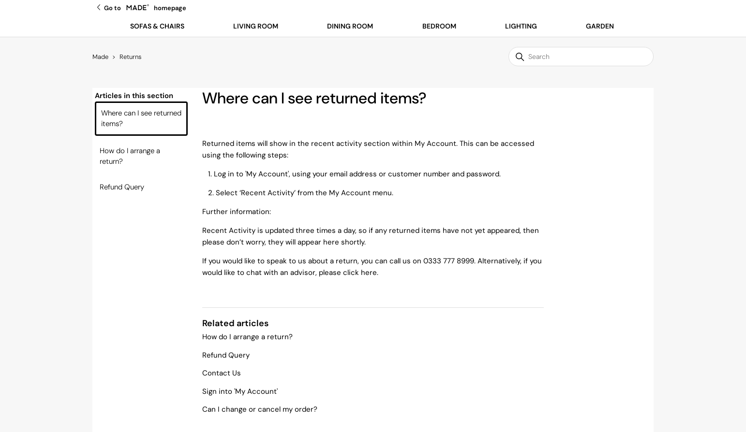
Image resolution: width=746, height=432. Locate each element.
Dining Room (350, 26)
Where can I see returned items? (141, 118)
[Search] (581, 56)
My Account (267, 174)
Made (100, 57)
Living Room (255, 26)
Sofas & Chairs (157, 26)
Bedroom (439, 26)
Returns (130, 57)
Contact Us (221, 373)
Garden (600, 26)
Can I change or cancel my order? (259, 409)
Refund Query (122, 187)
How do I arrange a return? (130, 156)
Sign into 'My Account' (240, 391)
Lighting (521, 26)
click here (360, 272)
